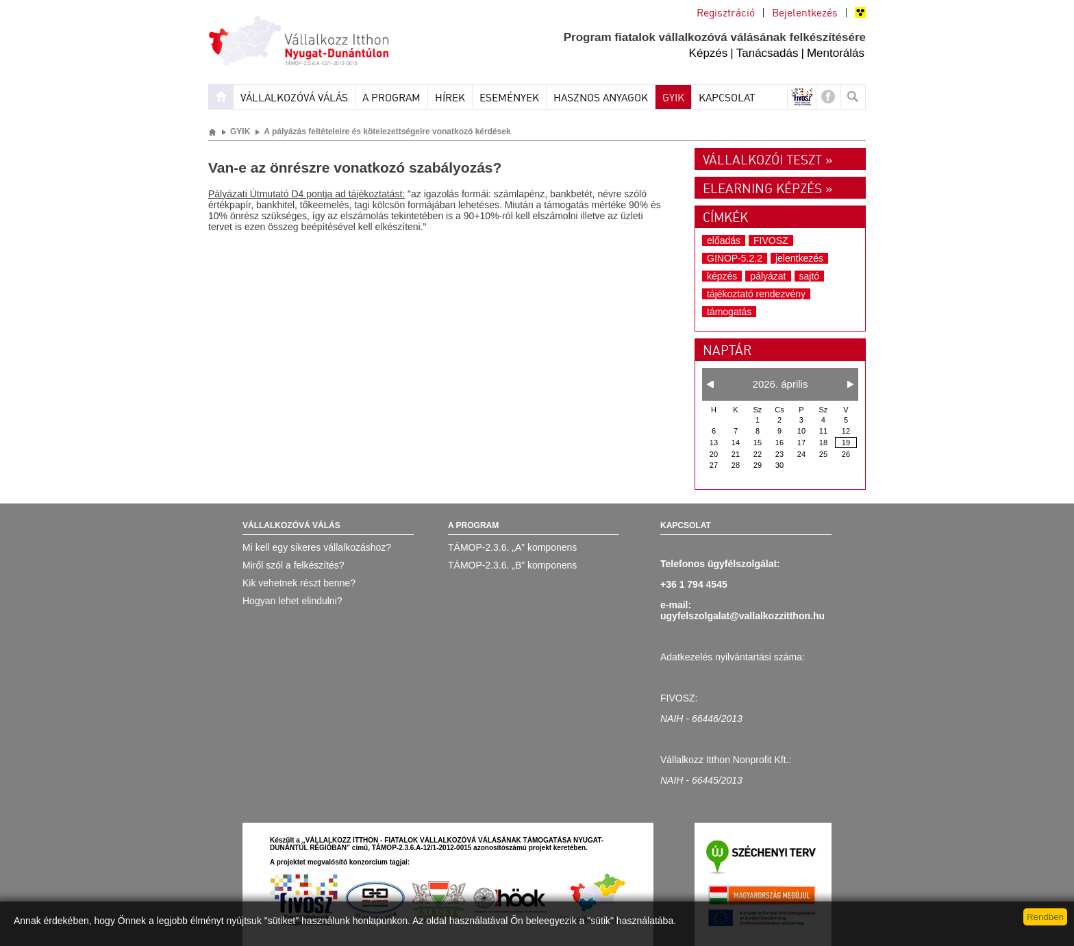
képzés (722, 276)
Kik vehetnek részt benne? (298, 582)
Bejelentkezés (805, 13)
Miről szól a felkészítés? (293, 565)
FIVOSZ (770, 240)
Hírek (450, 98)
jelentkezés (799, 258)
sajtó (809, 276)
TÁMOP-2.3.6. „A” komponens (512, 547)
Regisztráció (726, 13)
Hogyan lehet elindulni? (292, 600)
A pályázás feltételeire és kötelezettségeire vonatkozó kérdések (387, 131)
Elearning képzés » (767, 189)
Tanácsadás (767, 53)
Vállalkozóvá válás (294, 98)
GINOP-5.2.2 (734, 258)
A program (391, 98)
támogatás (729, 311)
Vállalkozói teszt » (767, 161)
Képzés (708, 53)
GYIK (673, 98)
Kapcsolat (727, 98)
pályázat (768, 276)
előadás (723, 240)
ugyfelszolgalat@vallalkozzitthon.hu (742, 615)
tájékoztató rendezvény (756, 293)
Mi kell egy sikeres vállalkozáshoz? (316, 547)
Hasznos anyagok (600, 98)
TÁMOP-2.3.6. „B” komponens (512, 565)
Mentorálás (835, 53)
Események (509, 98)
